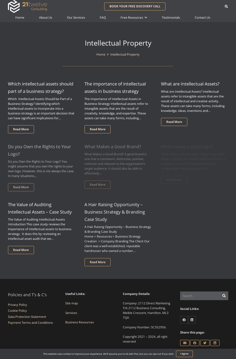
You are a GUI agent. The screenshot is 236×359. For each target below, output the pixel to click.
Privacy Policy (17, 305)
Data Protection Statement (27, 317)
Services (71, 313)
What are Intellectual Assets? (190, 84)
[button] (226, 6)
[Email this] (185, 343)
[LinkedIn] (192, 320)
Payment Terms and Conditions (30, 322)
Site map (71, 303)
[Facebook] (184, 320)
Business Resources (79, 322)
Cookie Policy (17, 310)
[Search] (204, 295)
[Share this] (194, 343)
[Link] (27, 6)
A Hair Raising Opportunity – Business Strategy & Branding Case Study (114, 212)
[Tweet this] (205, 343)
